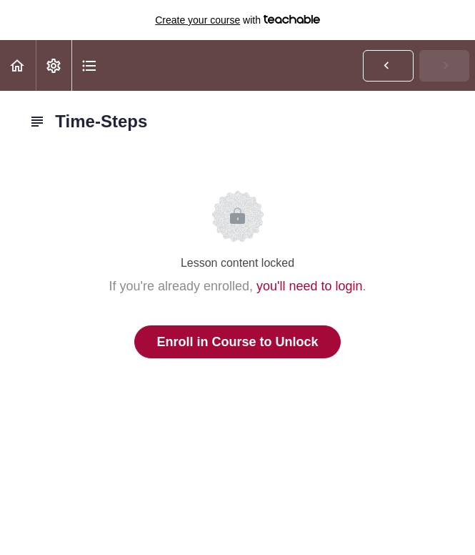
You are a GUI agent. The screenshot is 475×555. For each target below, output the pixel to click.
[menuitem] (53, 65)
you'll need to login (309, 286)
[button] (18, 65)
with (237, 20)
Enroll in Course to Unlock (237, 342)
